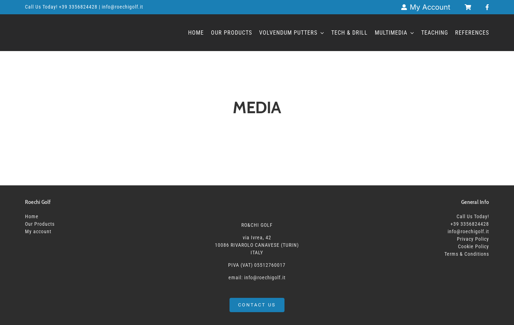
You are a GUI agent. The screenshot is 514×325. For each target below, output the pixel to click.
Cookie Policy (473, 246)
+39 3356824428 (79, 7)
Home (32, 216)
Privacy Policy (473, 239)
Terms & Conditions (466, 254)
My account (38, 231)
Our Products (40, 224)
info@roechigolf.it (468, 231)
